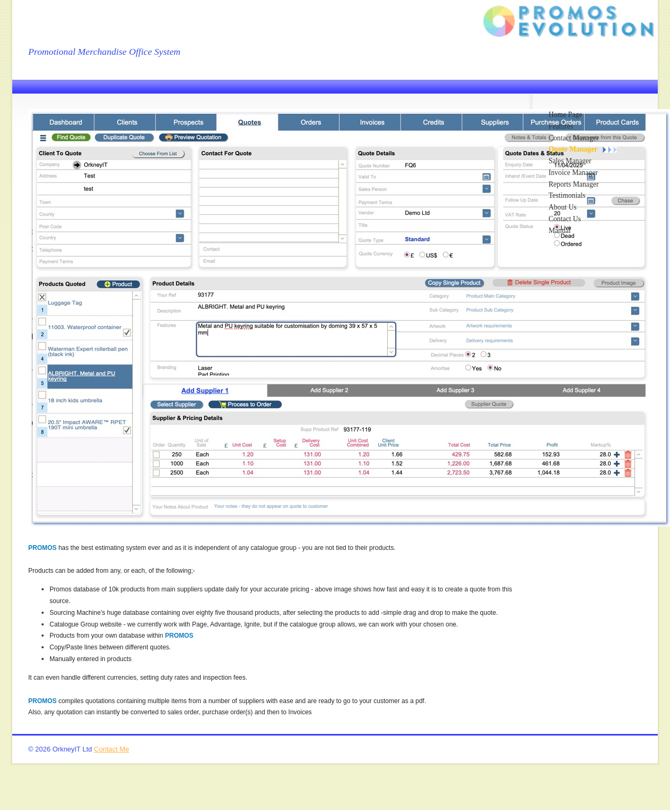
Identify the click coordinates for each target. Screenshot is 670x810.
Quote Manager (573, 149)
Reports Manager (574, 184)
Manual (560, 231)
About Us (563, 207)
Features (561, 126)
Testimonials (567, 195)
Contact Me (111, 749)
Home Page (565, 115)
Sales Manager (570, 161)
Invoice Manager (573, 173)
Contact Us (565, 219)
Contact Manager (574, 138)
